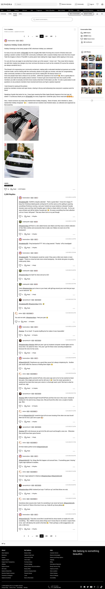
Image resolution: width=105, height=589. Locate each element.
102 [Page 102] (37, 36)
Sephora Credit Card (29, 555)
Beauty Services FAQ (55, 566)
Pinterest (94, 587)
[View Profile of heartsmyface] (13, 40)
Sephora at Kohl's (54, 568)
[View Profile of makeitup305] (28, 222)
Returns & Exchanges (55, 555)
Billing (51, 562)
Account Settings (28, 564)
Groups (15, 14)
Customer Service (54, 553)
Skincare (24, 10)
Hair (32, 10)
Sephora (6, 4)
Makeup (16, 10)
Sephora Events (5, 566)
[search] (35, 4)
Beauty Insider (27, 553)
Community (3, 14)
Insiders (10, 29)
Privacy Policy (5, 587)
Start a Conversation (75, 13)
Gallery (20, 14)
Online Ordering (53, 573)
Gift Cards (4, 568)
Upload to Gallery (88, 13)
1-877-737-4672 (54, 586)
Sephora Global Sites (7, 571)
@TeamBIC (24, 52)
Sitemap (25, 587)
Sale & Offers (100, 10)
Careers (3, 557)
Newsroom (4, 555)
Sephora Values (5, 559)
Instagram (81, 587)
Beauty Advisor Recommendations (32, 566)
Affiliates (4, 564)
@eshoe (21, 331)
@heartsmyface (24, 226)
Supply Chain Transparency (8, 562)
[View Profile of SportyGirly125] (28, 300)
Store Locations (53, 571)
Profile (10, 14)
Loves (25, 575)
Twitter (88, 587)
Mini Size (70, 10)
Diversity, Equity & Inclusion (8, 573)
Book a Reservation (28, 577)
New (2, 10)
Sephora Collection (88, 10)
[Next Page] (55, 36)
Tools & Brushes (50, 10)
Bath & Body (61, 10)
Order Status (27, 559)
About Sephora (5, 553)
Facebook (84, 587)
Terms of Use (12, 587)
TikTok (101, 587)
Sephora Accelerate (6, 577)
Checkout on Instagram (7, 575)
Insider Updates (8, 185)
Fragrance (39, 10)
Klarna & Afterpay (54, 575)
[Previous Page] (24, 36)
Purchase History (28, 562)
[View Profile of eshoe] (22, 313)
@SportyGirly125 (24, 362)
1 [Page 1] (28, 36)
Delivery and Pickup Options (56, 557)
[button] (21, 123)
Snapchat (98, 587)
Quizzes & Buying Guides (30, 571)
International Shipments (55, 564)
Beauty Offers (27, 568)
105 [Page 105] (51, 36)
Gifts (78, 10)
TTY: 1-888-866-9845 (56, 587)
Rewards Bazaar (28, 573)
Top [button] (4, 543)
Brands (9, 10)
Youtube (91, 587)
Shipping (52, 559)
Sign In (92, 4)
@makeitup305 (23, 202)
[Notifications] (97, 14)
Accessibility (53, 577)
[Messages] (102, 14)
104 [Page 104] (46, 36)
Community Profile (28, 557)
